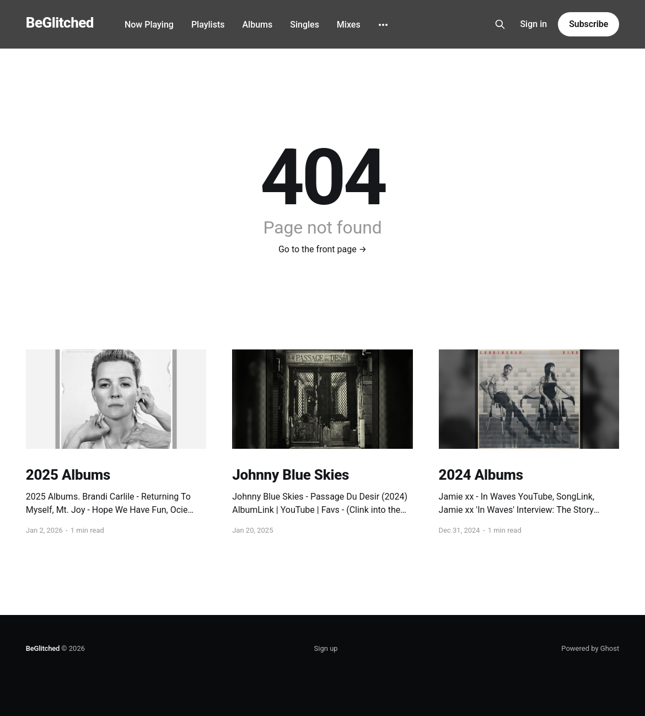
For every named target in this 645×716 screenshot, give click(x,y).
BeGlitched (60, 23)
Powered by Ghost (590, 648)
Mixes (349, 24)
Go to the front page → (322, 249)
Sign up (326, 648)
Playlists (208, 24)
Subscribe (588, 24)
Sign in (533, 24)
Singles (304, 24)
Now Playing (149, 24)
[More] (383, 25)
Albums (257, 24)
